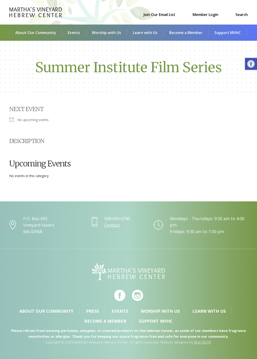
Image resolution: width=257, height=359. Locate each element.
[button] (251, 64)
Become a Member (186, 32)
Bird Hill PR (202, 342)
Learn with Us (145, 32)
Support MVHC (227, 32)
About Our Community (35, 32)
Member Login (205, 14)
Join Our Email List (159, 14)
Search (241, 14)
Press (92, 311)
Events (74, 32)
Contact (112, 225)
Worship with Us (106, 32)
